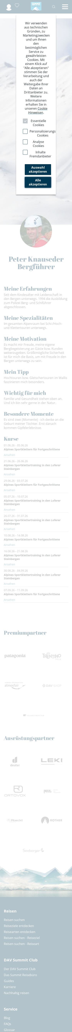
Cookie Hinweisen (37, 110)
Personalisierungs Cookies (43, 133)
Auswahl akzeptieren (38, 169)
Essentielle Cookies (38, 123)
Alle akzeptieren (38, 182)
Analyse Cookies (38, 144)
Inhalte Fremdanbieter (40, 154)
